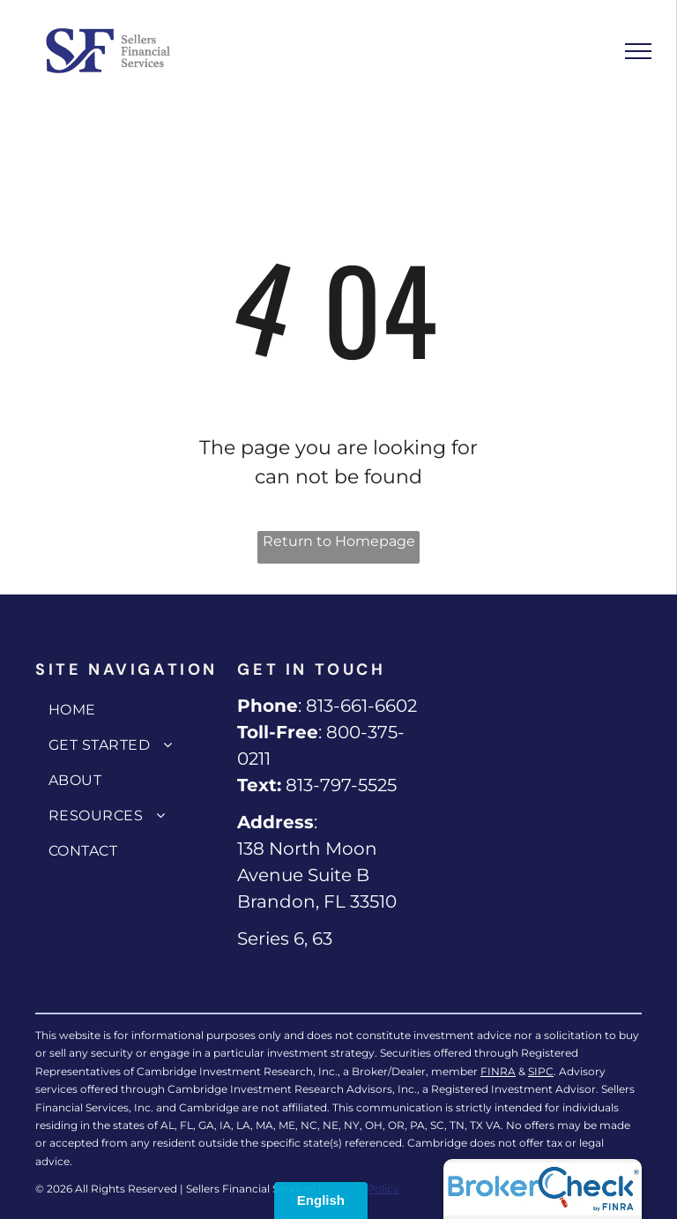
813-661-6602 (361, 705)
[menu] (638, 51)
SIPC (541, 1071)
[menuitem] (131, 710)
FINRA (498, 1071)
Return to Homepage (339, 541)
